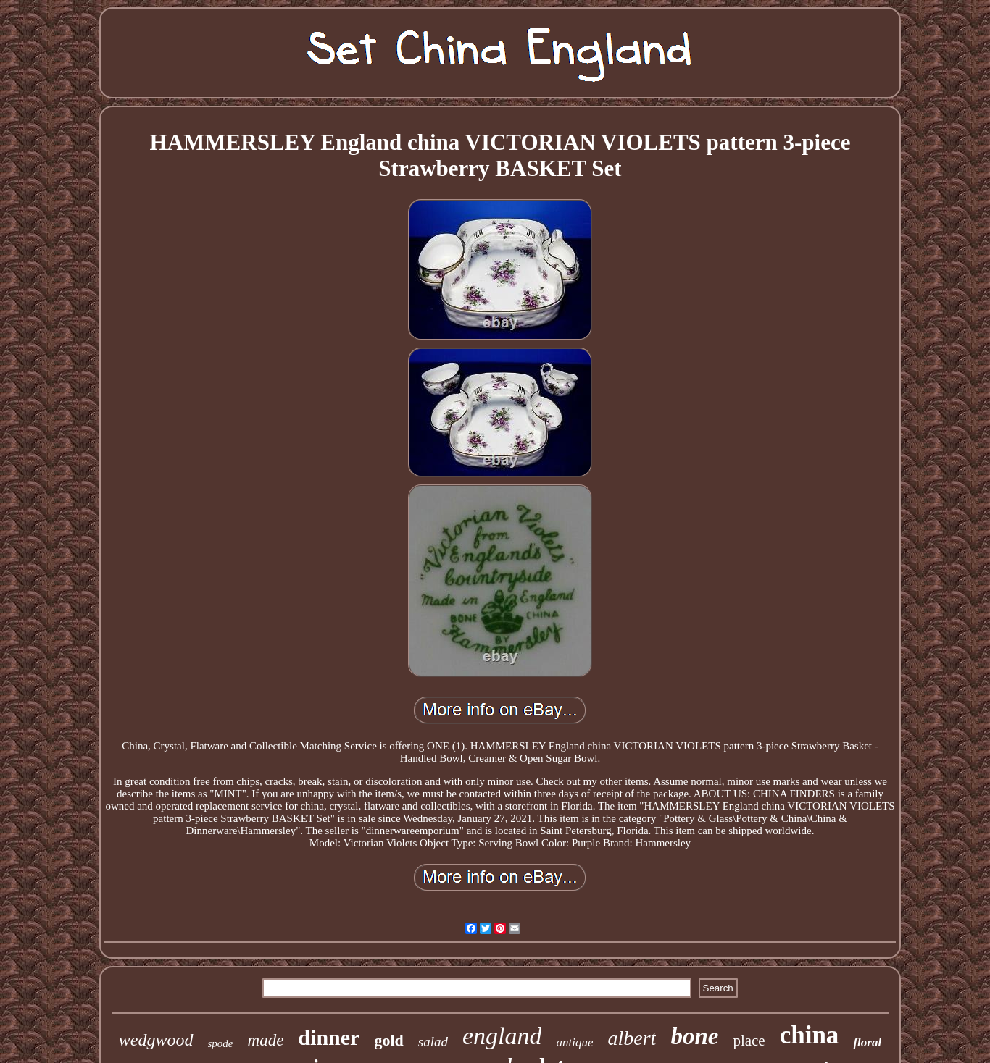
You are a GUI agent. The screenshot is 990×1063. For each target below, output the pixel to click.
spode (220, 1043)
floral (867, 1042)
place (749, 1040)
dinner (328, 1037)
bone (694, 1036)
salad (433, 1041)
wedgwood (156, 1039)
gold (388, 1040)
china (809, 1035)
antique (574, 1042)
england (502, 1035)
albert (631, 1038)
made (266, 1040)
